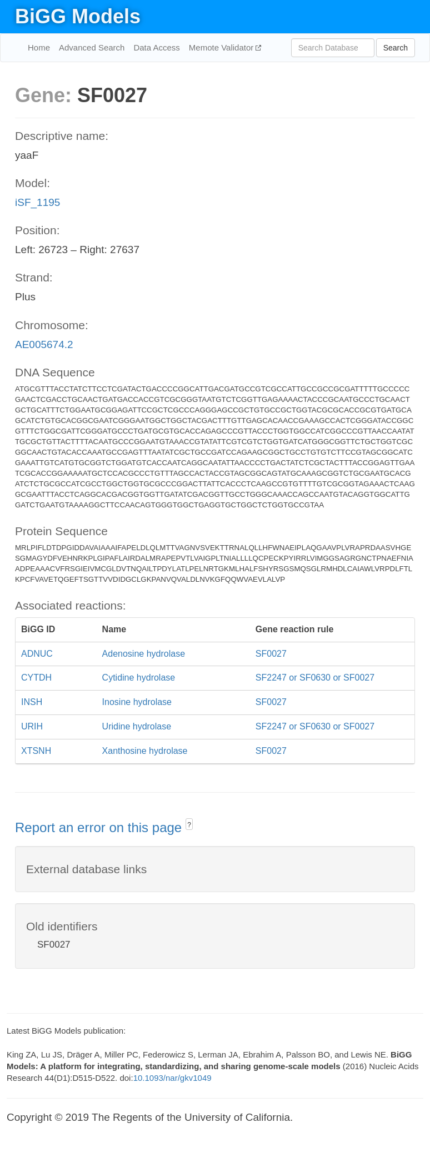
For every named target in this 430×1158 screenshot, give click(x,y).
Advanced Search (91, 47)
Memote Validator (222, 47)
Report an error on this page (100, 827)
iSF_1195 (37, 202)
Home (39, 47)
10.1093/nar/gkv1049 (172, 1078)
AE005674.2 (44, 344)
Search (395, 47)
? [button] (189, 825)
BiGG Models (78, 16)
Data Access (156, 47)
